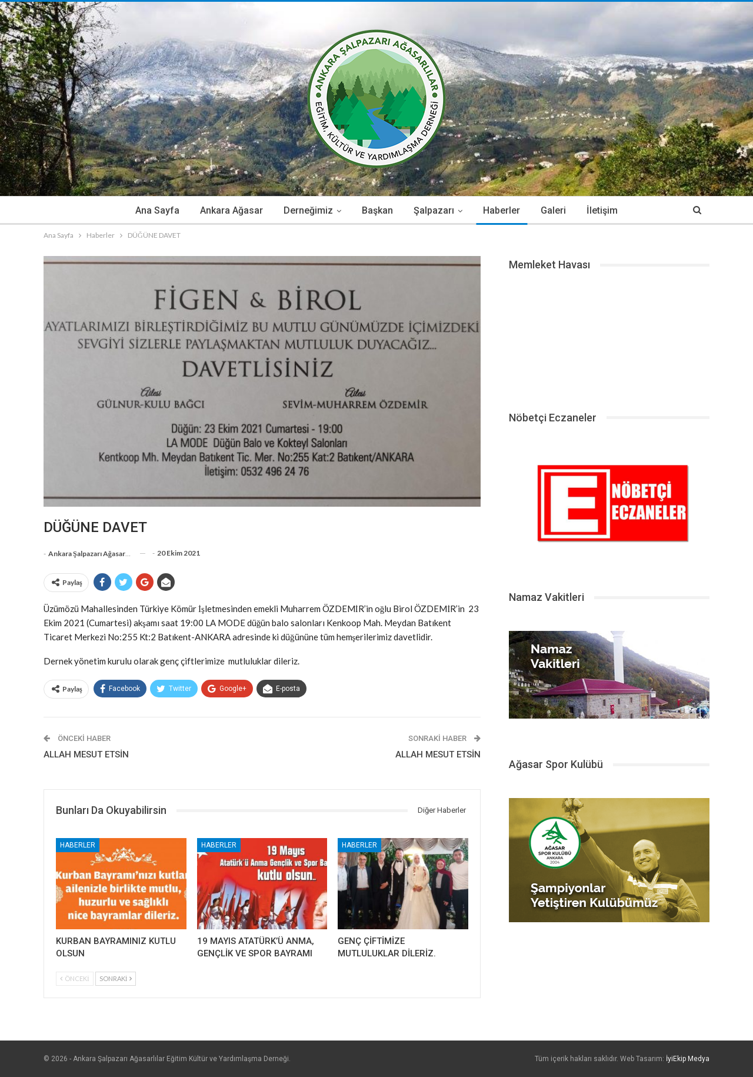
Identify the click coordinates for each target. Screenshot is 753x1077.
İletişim (602, 210)
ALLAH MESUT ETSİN (86, 754)
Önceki (74, 978)
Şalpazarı (434, 210)
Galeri (553, 210)
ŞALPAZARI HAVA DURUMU (609, 336)
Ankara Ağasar (231, 210)
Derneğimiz (308, 210)
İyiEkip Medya (687, 1059)
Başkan (377, 210)
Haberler (501, 210)
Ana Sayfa (157, 210)
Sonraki (115, 978)
